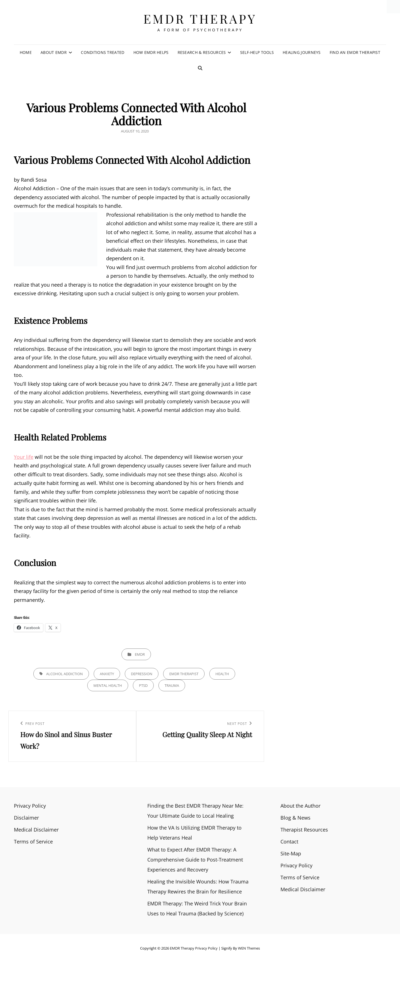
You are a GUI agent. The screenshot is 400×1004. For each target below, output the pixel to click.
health (222, 673)
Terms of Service (33, 841)
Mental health (107, 685)
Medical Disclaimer (36, 829)
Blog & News (295, 817)
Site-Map (290, 853)
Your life (23, 457)
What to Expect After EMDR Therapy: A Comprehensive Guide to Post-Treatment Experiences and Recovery (195, 859)
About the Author (300, 805)
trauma (172, 685)
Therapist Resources (304, 829)
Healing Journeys (302, 52)
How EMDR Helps (151, 52)
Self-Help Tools (257, 52)
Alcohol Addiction (64, 673)
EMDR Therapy (200, 18)
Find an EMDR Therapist (355, 52)
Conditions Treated (102, 52)
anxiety (107, 673)
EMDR (140, 654)
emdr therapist (183, 673)
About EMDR (54, 52)
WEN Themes (249, 948)
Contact (289, 841)
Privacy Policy (30, 805)
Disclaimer (26, 817)
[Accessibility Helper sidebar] (393, 6)
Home (26, 52)
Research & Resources (202, 52)
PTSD (143, 685)
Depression (141, 673)
